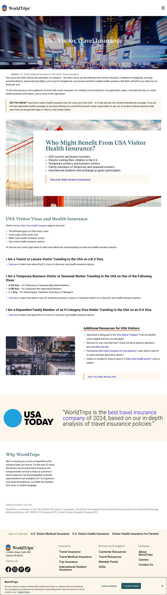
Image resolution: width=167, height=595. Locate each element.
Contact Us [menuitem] (146, 564)
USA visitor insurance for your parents (117, 350)
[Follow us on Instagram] (14, 569)
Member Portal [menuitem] (108, 561)
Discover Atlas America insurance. (71, 179)
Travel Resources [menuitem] (110, 556)
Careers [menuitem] (144, 559)
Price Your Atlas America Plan (102, 376)
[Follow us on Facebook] (8, 569)
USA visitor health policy (138, 358)
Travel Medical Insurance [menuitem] (75, 556)
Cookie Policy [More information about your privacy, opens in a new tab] (23, 592)
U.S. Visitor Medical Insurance (50, 533)
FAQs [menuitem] (102, 566)
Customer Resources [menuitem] (112, 551)
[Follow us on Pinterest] (21, 569)
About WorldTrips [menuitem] (146, 553)
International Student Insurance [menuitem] (72, 568)
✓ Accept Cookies (131, 586)
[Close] (162, 586)
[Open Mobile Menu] (163, 8)
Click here (14, 264)
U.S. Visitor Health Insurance (90, 533)
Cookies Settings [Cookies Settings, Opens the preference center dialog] (109, 586)
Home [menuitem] (14, 74)
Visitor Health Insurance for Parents (135, 533)
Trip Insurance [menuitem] (68, 561)
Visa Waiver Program (127, 334)
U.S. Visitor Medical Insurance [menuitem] (34, 74)
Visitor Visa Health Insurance (34, 225)
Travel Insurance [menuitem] (70, 551)
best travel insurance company (111, 415)
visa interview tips (100, 346)
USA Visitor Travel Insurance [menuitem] (65, 74)
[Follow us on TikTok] (27, 569)
